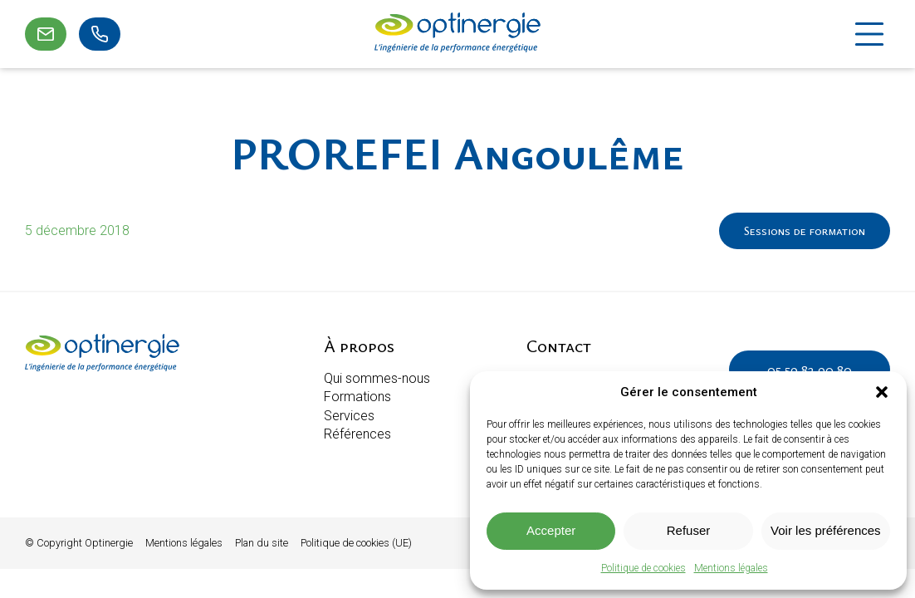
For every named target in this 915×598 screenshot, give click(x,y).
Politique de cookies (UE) (356, 543)
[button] (881, 392)
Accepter (550, 530)
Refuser (689, 530)
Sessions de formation (804, 230)
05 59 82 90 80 (809, 369)
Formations (357, 396)
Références (357, 434)
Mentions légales (731, 568)
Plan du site (261, 543)
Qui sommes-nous (377, 378)
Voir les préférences (826, 530)
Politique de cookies (643, 568)
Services (349, 416)
